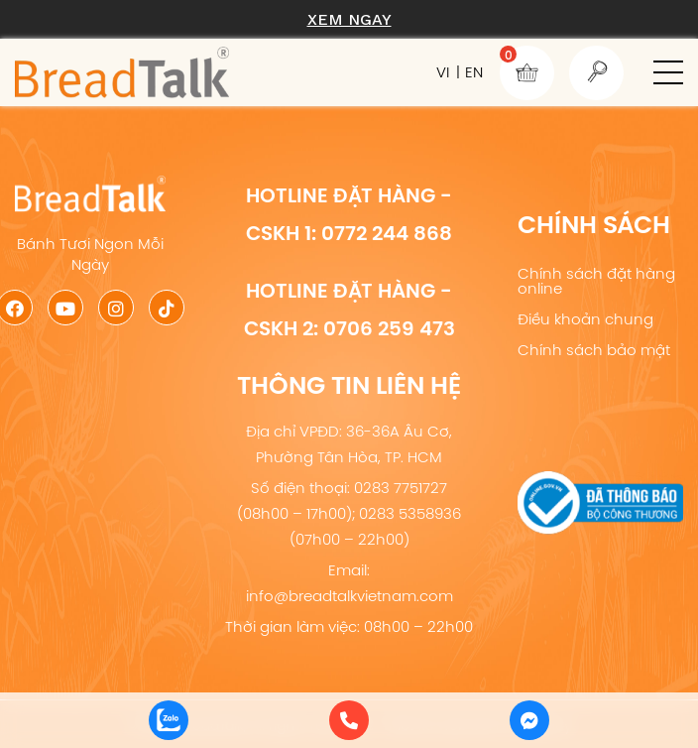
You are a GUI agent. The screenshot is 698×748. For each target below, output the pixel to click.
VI (442, 72)
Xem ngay (349, 19)
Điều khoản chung (585, 319)
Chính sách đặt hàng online (596, 281)
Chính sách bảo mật (594, 349)
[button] (668, 72)
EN (474, 72)
